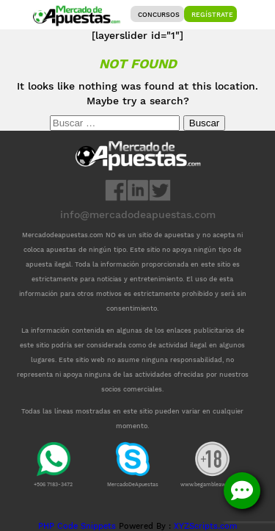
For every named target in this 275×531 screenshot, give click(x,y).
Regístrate (212, 14)
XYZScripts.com (205, 526)
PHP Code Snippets (77, 526)
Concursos (159, 14)
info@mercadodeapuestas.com (138, 214)
